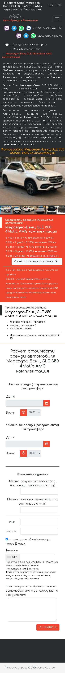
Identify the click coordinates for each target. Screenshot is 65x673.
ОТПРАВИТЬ (47, 627)
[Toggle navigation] (57, 18)
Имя (12, 522)
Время (10, 412)
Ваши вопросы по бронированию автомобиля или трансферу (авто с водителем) (32, 590)
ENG (59, 5)
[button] (62, 181)
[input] (25, 403)
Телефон (12, 550)
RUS (50, 5)
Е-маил (11, 531)
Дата (10, 396)
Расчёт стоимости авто (36, 261)
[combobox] (13, 557)
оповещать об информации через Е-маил (28, 541)
